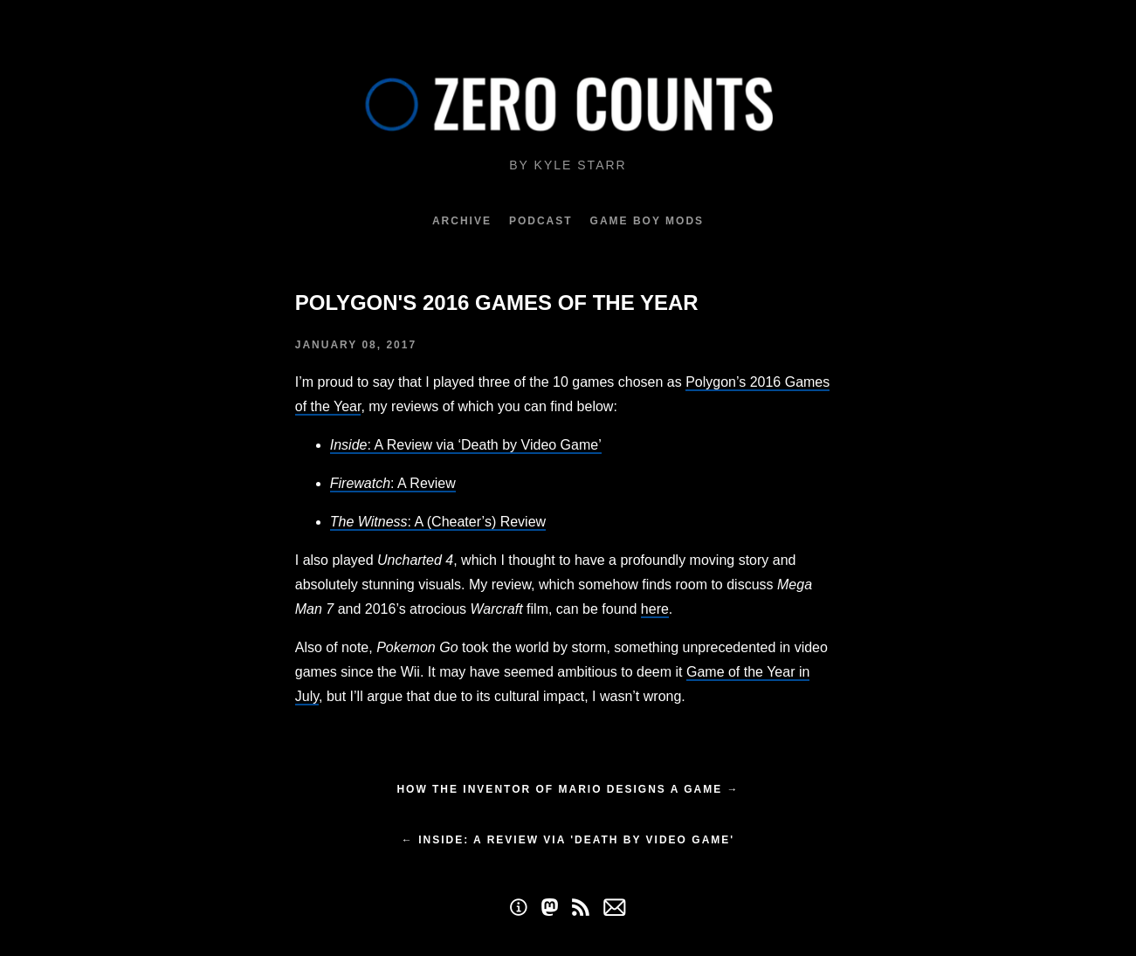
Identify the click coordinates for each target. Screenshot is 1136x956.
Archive (462, 221)
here (655, 609)
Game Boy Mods (647, 221)
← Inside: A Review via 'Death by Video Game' (568, 840)
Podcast (541, 221)
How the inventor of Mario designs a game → (567, 789)
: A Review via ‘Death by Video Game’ (466, 444)
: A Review (393, 483)
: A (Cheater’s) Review (438, 521)
